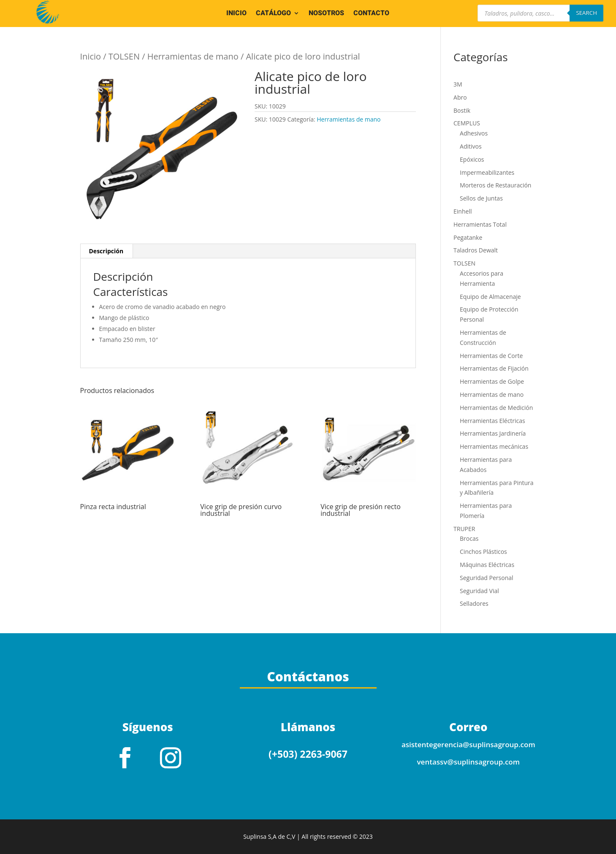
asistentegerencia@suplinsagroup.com (468, 744)
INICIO (236, 14)
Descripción (106, 251)
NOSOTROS (326, 14)
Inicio (90, 56)
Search (586, 12)
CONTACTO (371, 14)
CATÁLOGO (273, 14)
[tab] (106, 251)
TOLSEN (124, 56)
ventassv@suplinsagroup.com (468, 762)
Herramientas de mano (193, 56)
